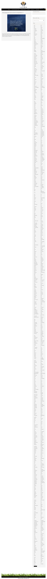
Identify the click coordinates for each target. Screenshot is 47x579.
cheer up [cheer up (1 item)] (35, 102)
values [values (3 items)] (34, 533)
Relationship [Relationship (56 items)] (35, 405)
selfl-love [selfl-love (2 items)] (35, 443)
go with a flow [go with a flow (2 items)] (42, 228)
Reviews (33, 9)
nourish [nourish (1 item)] (41, 348)
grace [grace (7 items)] (34, 229)
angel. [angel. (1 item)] (34, 37)
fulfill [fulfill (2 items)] (34, 214)
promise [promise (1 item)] (35, 387)
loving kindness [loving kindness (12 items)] (35, 311)
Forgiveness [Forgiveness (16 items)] (42, 207)
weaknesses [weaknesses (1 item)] (42, 545)
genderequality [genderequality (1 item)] (35, 215)
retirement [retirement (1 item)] (42, 418)
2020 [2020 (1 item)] (34, 25)
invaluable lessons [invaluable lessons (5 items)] (42, 272)
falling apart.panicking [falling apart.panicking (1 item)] (42, 191)
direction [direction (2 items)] (41, 152)
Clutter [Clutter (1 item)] (41, 107)
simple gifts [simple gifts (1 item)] (35, 458)
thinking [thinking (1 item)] (41, 506)
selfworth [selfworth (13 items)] (42, 449)
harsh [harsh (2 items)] (41, 240)
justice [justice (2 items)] (34, 275)
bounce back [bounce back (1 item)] (42, 78)
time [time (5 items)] (41, 507)
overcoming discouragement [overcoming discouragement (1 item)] (42, 358)
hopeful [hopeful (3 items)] (35, 253)
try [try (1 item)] (34, 519)
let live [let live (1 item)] (34, 288)
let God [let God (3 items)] (41, 287)
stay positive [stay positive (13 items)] (35, 480)
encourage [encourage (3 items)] (35, 173)
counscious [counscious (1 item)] (42, 125)
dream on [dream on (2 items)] (42, 163)
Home (9, 9)
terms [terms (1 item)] (34, 504)
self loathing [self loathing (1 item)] (35, 446)
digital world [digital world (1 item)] (35, 152)
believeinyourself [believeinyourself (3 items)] (36, 63)
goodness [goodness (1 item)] (42, 226)
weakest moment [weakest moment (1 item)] (42, 544)
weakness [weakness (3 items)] (35, 545)
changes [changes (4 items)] (35, 99)
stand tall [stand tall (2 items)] (35, 473)
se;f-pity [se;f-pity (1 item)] (35, 429)
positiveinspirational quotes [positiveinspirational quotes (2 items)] (36, 373)
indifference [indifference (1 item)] (42, 263)
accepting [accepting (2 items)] (42, 29)
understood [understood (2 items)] (42, 523)
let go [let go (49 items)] (41, 286)
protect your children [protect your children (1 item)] (36, 389)
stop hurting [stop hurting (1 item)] (35, 482)
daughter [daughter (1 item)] (35, 139)
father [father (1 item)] (34, 194)
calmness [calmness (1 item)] (35, 91)
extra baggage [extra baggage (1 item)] (42, 186)
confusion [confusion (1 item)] (42, 117)
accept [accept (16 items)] (41, 28)
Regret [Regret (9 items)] (41, 403)
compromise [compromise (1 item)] (42, 114)
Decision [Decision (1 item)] (35, 141)
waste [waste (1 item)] (34, 543)
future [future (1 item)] (41, 214)
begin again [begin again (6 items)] (35, 56)
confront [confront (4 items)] (35, 117)
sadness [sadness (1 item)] (41, 423)
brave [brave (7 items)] (34, 80)
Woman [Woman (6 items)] (35, 555)
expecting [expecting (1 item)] (35, 185)
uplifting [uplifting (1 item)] (35, 531)
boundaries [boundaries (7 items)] (35, 79)
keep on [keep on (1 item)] (35, 276)
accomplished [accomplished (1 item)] (35, 30)
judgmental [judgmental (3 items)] (42, 274)
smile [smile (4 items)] (34, 461)
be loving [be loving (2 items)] (35, 64)
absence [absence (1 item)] (41, 27)
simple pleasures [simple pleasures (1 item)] (42, 458)
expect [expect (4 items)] (41, 183)
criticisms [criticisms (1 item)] (42, 129)
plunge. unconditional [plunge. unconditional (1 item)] (36, 372)
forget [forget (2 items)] (41, 206)
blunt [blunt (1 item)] (41, 77)
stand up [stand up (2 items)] (41, 473)
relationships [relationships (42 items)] (35, 406)
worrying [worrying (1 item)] (42, 560)
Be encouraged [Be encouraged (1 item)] (35, 55)
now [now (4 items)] (34, 349)
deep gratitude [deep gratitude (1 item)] (35, 142)
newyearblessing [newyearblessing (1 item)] (42, 345)
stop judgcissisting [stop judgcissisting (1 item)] (42, 482)
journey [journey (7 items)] (35, 273)
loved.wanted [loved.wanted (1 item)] (42, 307)
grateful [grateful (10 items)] (41, 230)
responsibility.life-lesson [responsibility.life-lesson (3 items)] (42, 415)
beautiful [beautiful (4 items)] (41, 50)
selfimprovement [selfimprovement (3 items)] (36, 442)
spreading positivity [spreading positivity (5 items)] (43, 470)
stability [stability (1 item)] (35, 472)
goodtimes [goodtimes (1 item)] (42, 227)
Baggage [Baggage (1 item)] (35, 50)
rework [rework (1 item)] (35, 420)
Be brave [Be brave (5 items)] (41, 53)
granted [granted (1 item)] (35, 230)
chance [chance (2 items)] (34, 98)
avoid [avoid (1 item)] (41, 48)
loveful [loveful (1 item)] (35, 308)
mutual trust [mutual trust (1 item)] (35, 338)
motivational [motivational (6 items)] (35, 333)
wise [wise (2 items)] (34, 553)
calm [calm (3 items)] (41, 90)
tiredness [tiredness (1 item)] (35, 508)
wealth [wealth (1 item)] (34, 546)
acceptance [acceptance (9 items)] (35, 29)
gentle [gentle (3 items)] (34, 216)
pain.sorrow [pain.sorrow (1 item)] (35, 361)
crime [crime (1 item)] (41, 128)
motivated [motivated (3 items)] (35, 331)
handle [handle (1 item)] (34, 238)
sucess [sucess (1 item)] (41, 491)
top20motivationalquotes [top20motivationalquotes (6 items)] (43, 510)
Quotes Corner (23, 9)
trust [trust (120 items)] (34, 518)
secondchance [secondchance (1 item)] (42, 429)
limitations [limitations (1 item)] (35, 297)
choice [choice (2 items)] (41, 103)
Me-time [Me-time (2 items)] (41, 319)
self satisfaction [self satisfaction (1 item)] (42, 448)
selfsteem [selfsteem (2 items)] (35, 449)
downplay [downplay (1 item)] (35, 162)
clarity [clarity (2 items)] (34, 106)
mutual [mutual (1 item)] (41, 337)
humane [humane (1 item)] (41, 254)
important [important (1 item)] (35, 260)
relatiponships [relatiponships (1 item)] (35, 407)
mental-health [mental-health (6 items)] (35, 322)
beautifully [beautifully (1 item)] (35, 51)
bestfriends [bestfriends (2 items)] (35, 68)
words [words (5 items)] (41, 557)
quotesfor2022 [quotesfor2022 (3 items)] (35, 392)
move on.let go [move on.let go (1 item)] (42, 336)
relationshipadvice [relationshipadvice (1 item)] (42, 405)
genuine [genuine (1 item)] (35, 217)
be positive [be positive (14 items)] (42, 65)
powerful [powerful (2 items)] (42, 377)
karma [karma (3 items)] (41, 275)
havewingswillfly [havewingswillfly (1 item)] (42, 241)
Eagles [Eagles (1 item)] (34, 165)
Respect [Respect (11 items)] (35, 414)
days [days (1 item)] (41, 139)
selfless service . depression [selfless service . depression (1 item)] (42, 445)
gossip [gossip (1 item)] (34, 228)
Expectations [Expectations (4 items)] (42, 184)
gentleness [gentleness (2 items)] (42, 216)
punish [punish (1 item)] (34, 390)
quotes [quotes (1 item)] (41, 391)
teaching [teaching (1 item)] (35, 503)
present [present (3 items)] (41, 381)
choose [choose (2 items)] (41, 104)
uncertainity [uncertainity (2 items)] (35, 520)
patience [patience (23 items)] (41, 363)
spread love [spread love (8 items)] (42, 471)
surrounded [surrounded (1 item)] (42, 496)
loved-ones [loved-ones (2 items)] (35, 307)
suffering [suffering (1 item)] (35, 492)
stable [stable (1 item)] (41, 472)
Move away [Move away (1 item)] (42, 335)
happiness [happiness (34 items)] (42, 238)
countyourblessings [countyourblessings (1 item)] (43, 126)
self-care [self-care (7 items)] (35, 431)
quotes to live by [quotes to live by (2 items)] (35, 394)
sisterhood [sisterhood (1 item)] (35, 460)
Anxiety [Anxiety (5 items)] (41, 39)
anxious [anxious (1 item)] (35, 40)
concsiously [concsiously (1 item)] (35, 115)
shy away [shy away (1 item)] (42, 456)
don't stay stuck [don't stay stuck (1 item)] (35, 161)
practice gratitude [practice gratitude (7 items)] (42, 378)
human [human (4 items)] (34, 254)
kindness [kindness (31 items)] (41, 277)
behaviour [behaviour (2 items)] (35, 57)
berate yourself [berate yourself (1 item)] (42, 66)
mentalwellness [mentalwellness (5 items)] (35, 323)
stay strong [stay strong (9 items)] (42, 480)
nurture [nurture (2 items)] (41, 349)
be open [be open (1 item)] (35, 65)
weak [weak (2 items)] (34, 544)
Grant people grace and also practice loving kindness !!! (13, 12)
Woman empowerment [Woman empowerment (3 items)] (42, 556)
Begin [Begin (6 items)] (41, 55)
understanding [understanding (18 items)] (35, 523)
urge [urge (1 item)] (41, 531)
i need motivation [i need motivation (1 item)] (36, 264)
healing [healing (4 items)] (41, 242)
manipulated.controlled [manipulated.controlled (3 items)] (36, 317)
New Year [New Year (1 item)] (35, 345)
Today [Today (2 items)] (41, 508)
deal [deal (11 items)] (34, 140)
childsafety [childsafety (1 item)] (35, 103)
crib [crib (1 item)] (34, 128)
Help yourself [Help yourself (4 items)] (42, 249)
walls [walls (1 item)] (41, 541)
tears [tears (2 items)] (41, 503)
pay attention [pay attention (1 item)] (35, 365)
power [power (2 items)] (34, 377)
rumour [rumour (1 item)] (41, 422)
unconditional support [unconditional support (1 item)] (43, 521)
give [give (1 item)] (41, 219)
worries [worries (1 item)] (41, 559)
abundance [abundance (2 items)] (35, 28)
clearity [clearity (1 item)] (35, 107)
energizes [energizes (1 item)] (42, 174)
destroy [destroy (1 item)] (41, 149)
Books (28, 9)
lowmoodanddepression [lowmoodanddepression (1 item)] (36, 314)
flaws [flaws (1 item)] (34, 203)
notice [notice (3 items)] (41, 347)
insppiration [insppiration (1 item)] (35, 272)
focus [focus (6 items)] (41, 205)
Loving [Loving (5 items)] (41, 310)
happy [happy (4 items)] (34, 239)
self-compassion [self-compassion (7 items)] (42, 431)
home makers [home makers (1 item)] (42, 251)
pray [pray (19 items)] (41, 379)
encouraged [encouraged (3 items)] (42, 173)
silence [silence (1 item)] (34, 457)
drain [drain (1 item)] (41, 162)
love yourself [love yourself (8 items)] (42, 309)
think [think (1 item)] (34, 506)
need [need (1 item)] (34, 339)
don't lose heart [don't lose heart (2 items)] (42, 160)
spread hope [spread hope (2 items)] (42, 469)
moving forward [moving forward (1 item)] (35, 337)
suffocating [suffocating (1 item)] (42, 492)
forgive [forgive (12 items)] (35, 207)
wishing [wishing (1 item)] (41, 554)
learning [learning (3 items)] (35, 284)
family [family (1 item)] (34, 192)
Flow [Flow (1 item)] (41, 204)
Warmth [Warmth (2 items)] (41, 542)
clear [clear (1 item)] (41, 106)
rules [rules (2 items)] (34, 422)
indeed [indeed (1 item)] (41, 262)
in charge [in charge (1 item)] (42, 261)
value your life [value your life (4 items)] (42, 533)
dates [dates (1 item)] (41, 138)
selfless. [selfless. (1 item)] (41, 443)
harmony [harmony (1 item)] (35, 240)
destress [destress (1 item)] (35, 149)
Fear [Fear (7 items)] (41, 195)
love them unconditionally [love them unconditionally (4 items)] (35, 310)
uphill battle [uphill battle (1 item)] (42, 530)
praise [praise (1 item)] (34, 379)
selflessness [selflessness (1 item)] (35, 444)
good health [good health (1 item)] (42, 225)
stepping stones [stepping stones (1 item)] (42, 481)
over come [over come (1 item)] (42, 357)
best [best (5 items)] (34, 67)
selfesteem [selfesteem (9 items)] (35, 441)
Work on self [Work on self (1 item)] (42, 558)
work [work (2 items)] (34, 558)
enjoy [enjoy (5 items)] (41, 175)
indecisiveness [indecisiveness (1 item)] (35, 262)
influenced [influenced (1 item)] (35, 265)
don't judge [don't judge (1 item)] (35, 160)
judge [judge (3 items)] (34, 274)
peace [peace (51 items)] (41, 365)
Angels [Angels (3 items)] (41, 37)
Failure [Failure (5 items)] (41, 188)
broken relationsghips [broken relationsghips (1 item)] (36, 87)
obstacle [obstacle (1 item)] (35, 350)
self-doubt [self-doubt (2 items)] (42, 432)
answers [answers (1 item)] (35, 39)
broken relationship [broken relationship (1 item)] (43, 87)
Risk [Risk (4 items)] (34, 421)
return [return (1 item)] (34, 419)
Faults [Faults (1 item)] (34, 195)
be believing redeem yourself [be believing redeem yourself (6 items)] (43, 52)
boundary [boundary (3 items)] (42, 79)
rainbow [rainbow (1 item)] (41, 394)
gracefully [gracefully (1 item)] (42, 229)
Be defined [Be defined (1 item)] (42, 54)
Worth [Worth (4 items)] (34, 561)
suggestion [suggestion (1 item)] (35, 493)
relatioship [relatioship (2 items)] (42, 406)
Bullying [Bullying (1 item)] (35, 90)
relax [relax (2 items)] (41, 407)
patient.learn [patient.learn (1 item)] (42, 364)
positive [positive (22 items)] (41, 372)
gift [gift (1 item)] (34, 218)
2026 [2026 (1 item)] (34, 27)
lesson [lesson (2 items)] (41, 284)
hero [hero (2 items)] (34, 250)
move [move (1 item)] (34, 335)
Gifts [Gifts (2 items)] (34, 219)
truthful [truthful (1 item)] (41, 518)
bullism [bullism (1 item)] (41, 89)
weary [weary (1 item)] (41, 546)
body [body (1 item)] (34, 78)
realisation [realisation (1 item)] (42, 395)
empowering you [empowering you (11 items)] (42, 172)
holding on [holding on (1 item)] (35, 251)
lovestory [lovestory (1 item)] (42, 308)
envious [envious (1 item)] (41, 176)
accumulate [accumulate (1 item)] (42, 30)
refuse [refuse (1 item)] (34, 403)
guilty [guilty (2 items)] (41, 237)
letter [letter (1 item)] (41, 288)
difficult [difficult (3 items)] (41, 150)
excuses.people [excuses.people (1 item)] (35, 183)
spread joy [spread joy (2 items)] (35, 471)
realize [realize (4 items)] (41, 396)
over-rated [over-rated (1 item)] (35, 357)
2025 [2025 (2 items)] (41, 26)
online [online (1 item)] (41, 350)
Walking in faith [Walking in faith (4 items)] (35, 541)
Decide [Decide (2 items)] (41, 140)
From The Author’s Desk (15, 9)
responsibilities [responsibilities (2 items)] (35, 415)
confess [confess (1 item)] (41, 115)
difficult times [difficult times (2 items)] (35, 151)
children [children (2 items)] (41, 102)
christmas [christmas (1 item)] (42, 105)
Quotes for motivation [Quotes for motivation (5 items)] (42, 393)
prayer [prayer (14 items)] (34, 380)
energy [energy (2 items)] (34, 175)
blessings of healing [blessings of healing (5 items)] (36, 75)
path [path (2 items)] (34, 363)
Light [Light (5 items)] (41, 295)
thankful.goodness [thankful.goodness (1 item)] (36, 505)
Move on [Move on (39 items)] (35, 336)
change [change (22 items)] (41, 98)
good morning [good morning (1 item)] (35, 226)
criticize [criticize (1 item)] (35, 130)
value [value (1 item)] (41, 532)
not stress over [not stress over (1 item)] (35, 348)
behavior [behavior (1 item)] (41, 56)
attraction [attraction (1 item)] (35, 48)
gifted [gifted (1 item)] (41, 218)
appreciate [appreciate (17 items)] (42, 41)
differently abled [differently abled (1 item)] (35, 150)
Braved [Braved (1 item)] (41, 80)
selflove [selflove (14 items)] (41, 446)
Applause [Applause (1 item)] (35, 41)
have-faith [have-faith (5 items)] (35, 241)
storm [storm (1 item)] (41, 483)
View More (35, 566)
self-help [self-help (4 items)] (41, 433)
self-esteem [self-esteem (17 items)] (35, 433)
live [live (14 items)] (34, 300)
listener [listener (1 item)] (35, 298)
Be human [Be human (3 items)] (42, 57)
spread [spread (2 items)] (34, 469)
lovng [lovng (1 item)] (41, 312)
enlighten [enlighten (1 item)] (35, 176)
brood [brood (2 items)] (34, 88)
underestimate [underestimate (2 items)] (35, 522)
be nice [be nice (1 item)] (41, 64)
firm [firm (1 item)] (34, 202)
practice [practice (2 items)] (35, 378)
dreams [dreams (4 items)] (35, 164)
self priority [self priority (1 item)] (42, 447)
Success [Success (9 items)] (35, 491)
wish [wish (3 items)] (34, 554)
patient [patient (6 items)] (34, 364)
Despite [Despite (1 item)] (35, 148)
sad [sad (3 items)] (34, 423)
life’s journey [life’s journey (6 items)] (35, 295)
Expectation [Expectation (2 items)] (35, 184)
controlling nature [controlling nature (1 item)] (36, 125)
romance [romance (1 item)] (41, 421)
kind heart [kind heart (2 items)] (35, 277)
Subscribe (37, 9)
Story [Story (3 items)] (41, 484)
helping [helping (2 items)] (35, 249)
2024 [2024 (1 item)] (34, 26)
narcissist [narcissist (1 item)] (42, 338)
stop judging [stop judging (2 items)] (35, 483)
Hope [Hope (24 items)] (41, 252)
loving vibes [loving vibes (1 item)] (42, 311)
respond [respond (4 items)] (41, 414)
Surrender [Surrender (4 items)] (35, 496)
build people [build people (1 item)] (35, 89)
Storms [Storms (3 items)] (35, 484)
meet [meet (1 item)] (34, 321)
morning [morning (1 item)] (35, 330)
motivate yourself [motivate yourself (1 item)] (36, 332)
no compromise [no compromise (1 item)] (35, 347)
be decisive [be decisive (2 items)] (35, 54)
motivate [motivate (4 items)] (41, 330)
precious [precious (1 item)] (35, 381)
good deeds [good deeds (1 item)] (35, 225)
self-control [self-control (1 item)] (35, 432)
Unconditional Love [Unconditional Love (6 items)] (36, 521)
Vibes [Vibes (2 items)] (34, 534)
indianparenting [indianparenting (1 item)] (35, 263)
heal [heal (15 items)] (34, 242)
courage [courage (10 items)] (35, 127)
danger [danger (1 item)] (41, 137)
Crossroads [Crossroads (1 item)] (42, 130)
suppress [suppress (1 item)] (41, 494)
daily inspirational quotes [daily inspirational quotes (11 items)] (36, 134)
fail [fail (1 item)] (34, 188)
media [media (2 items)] (34, 320)
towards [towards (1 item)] (35, 511)
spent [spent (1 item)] (34, 468)
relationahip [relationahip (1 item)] (42, 404)
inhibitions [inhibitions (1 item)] (42, 265)
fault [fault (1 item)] (41, 194)
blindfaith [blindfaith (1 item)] (42, 75)
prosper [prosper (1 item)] (41, 387)
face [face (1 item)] (34, 187)
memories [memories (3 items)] (42, 321)
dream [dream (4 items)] (34, 163)
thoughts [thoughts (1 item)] (35, 507)
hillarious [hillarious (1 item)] (42, 250)
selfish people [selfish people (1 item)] (42, 442)
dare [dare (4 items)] (34, 138)
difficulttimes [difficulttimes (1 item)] (42, 151)
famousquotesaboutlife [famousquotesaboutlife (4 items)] (43, 193)
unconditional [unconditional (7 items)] (42, 520)
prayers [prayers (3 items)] (41, 380)
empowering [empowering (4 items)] (35, 172)
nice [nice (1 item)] (34, 346)
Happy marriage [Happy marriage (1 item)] (42, 239)
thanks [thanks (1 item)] (41, 505)
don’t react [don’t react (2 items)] (42, 161)
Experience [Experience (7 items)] (42, 185)
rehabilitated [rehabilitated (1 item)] (35, 404)
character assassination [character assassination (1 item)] (42, 99)
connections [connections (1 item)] (42, 118)
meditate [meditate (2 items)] (41, 320)
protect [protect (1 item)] (41, 388)
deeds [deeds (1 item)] (41, 141)
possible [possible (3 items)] (35, 376)
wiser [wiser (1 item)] (41, 553)
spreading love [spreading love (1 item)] (35, 470)
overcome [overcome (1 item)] (35, 358)
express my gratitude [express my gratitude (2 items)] (36, 186)
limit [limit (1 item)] (41, 296)
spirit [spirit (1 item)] (41, 468)
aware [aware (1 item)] (34, 49)
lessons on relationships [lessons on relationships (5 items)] (35, 287)
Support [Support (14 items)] (35, 494)
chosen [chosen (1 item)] (34, 105)
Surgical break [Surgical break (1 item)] (35, 495)
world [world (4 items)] (34, 559)
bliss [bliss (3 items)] (34, 76)
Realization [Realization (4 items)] (35, 396)
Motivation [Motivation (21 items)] (42, 332)
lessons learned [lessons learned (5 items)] (42, 285)
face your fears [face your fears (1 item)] (42, 187)
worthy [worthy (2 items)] (41, 561)
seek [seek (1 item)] (34, 430)
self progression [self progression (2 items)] (35, 448)
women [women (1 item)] (35, 557)
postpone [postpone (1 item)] (42, 376)
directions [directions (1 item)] (35, 153)
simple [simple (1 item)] (41, 457)
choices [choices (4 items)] (35, 104)
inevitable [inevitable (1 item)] (42, 264)
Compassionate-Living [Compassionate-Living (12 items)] (35, 113)
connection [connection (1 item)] (35, 118)
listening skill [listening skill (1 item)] (42, 298)
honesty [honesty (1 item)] (35, 252)
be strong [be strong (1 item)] (42, 68)
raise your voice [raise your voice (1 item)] (35, 395)
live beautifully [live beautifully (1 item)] (42, 300)
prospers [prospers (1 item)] (35, 388)
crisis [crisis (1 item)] (34, 129)
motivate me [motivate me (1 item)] (42, 331)
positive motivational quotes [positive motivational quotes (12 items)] (43, 373)
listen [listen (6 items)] (41, 297)
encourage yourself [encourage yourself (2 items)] (36, 174)
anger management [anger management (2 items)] (43, 38)
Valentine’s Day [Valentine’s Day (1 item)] (35, 532)
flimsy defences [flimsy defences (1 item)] (35, 204)
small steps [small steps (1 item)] (42, 460)
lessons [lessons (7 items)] (35, 285)
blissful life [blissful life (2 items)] (42, 76)
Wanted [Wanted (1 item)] (35, 542)
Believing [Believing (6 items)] (42, 63)
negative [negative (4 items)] (41, 339)
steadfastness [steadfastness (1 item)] (35, 481)
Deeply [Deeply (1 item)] (41, 142)
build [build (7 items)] (41, 88)
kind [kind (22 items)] (41, 276)
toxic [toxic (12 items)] (41, 511)
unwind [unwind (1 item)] (35, 530)
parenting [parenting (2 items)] (42, 361)
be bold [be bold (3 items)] (35, 53)
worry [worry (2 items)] (34, 560)
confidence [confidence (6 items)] (35, 116)
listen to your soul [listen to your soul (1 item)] (36, 299)
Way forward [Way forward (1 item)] (42, 543)
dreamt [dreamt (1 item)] (41, 164)
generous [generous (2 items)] (42, 215)
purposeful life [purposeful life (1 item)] (35, 391)
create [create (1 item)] (41, 127)
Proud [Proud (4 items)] (41, 389)
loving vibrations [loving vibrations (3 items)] (36, 312)
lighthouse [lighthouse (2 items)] (35, 296)
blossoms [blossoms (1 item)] (35, 77)
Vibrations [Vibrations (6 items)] (42, 534)
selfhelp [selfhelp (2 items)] (41, 441)
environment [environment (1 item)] (35, 177)
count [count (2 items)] (34, 126)
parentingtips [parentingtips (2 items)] (35, 362)
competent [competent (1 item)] (42, 113)
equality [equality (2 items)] (41, 177)
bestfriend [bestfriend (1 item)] (42, 67)
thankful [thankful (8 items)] (41, 504)
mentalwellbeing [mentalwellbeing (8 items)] (42, 322)
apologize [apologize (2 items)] (42, 40)
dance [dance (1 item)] (34, 137)
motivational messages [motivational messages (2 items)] (42, 334)
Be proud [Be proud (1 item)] (35, 66)
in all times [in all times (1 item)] (35, 261)
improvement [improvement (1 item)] (42, 260)
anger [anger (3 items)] (34, 38)
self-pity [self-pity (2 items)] (41, 434)
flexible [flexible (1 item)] (41, 203)
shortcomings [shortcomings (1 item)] (35, 456)
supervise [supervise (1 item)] (42, 493)
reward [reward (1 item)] (41, 419)
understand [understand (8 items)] (42, 522)
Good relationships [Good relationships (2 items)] (36, 227)
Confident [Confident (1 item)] (42, 116)
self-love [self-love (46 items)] (35, 434)
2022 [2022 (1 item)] (41, 25)
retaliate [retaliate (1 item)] (35, 418)
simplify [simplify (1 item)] (35, 459)
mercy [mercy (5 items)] (41, 323)
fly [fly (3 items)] (34, 205)
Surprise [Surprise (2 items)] (41, 495)
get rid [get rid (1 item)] (41, 217)
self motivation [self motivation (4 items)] (35, 447)
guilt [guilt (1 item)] (34, 237)
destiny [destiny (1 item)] (41, 148)
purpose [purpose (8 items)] (41, 390)
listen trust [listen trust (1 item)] (42, 299)
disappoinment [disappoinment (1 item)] (42, 153)
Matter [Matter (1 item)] (34, 319)
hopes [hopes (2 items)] (41, 253)
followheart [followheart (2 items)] (35, 206)
